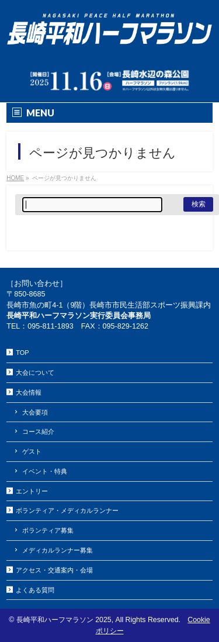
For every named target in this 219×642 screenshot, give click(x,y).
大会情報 (28, 392)
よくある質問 (35, 589)
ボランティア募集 (48, 530)
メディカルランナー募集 (57, 550)
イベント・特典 (44, 471)
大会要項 (35, 412)
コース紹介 (38, 431)
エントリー (32, 491)
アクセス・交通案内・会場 (54, 570)
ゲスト (31, 451)
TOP (22, 352)
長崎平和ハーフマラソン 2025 (64, 620)
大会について (35, 372)
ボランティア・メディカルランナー (67, 510)
